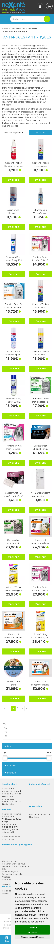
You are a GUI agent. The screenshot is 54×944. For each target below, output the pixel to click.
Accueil (5, 29)
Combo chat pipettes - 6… (13, 542)
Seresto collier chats (13, 683)
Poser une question (11, 836)
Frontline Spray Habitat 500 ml (13, 400)
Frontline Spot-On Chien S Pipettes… (13, 306)
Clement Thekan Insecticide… (40, 164)
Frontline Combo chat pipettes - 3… (40, 400)
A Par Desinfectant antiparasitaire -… (40, 494)
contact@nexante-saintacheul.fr (11, 830)
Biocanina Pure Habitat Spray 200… (13, 259)
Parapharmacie (18, 29)
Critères (10, 765)
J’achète (13, 180)
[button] (13, 132)
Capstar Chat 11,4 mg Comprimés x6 (13, 494)
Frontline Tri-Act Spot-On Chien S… (41, 259)
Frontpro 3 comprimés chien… (40, 542)
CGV (4, 869)
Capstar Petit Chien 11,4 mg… (40, 447)
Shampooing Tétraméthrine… (40, 211)
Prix (7, 746)
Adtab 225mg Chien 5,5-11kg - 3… (40, 636)
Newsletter (34, 817)
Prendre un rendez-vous (13, 864)
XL (5, 736)
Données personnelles (12, 874)
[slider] (5, 758)
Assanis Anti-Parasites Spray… (13, 353)
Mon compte (8, 839)
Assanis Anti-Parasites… (13, 211)
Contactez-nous (9, 861)
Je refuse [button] (32, 932)
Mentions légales (10, 871)
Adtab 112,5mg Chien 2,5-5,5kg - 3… (13, 589)
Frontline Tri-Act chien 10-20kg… (13, 447)
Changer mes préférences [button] (32, 937)
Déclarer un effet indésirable (15, 866)
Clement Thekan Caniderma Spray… (13, 164)
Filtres (40, 132)
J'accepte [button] (32, 927)
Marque (10, 772)
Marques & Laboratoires (40, 814)
